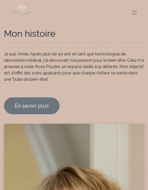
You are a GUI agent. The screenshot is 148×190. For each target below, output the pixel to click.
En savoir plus (32, 106)
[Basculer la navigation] (134, 12)
